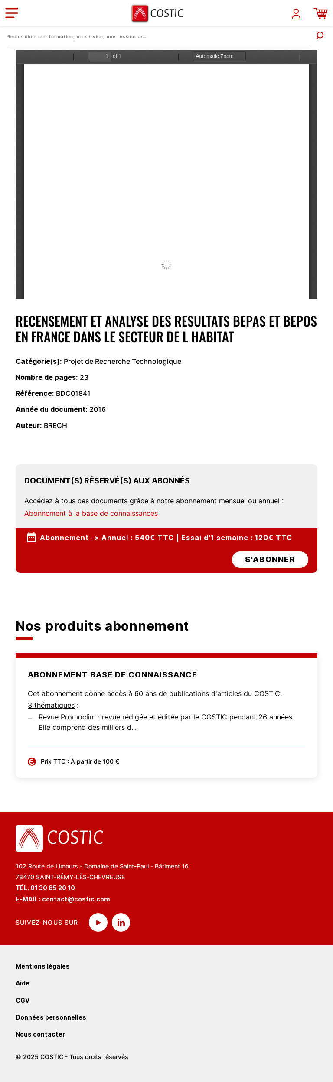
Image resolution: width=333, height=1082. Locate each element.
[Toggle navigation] (11, 12)
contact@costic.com (76, 899)
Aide (22, 983)
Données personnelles (51, 1017)
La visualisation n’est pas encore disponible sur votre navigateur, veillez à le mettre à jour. (166, 174)
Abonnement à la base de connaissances (91, 513)
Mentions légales (43, 966)
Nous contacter (40, 1034)
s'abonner (270, 559)
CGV (22, 1000)
